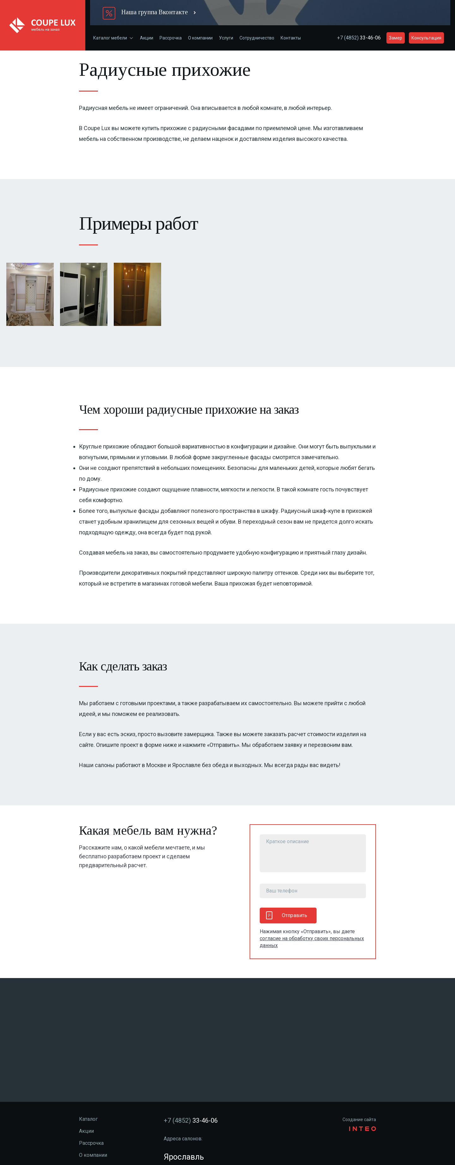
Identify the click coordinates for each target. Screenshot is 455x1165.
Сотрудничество (257, 37)
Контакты (291, 37)
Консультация (426, 37)
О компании (200, 37)
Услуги (226, 37)
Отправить (286, 915)
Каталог (88, 1119)
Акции (146, 37)
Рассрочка (171, 37)
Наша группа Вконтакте (154, 12)
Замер (395, 37)
